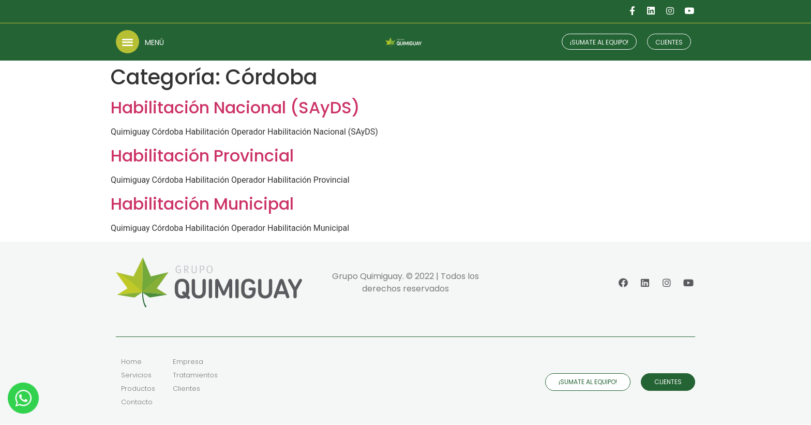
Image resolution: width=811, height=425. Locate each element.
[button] (127, 41)
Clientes (186, 389)
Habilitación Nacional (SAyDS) (235, 107)
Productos (138, 389)
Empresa (188, 362)
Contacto (137, 402)
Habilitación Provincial (202, 155)
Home (131, 362)
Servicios (136, 375)
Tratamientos (195, 375)
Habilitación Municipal (202, 203)
